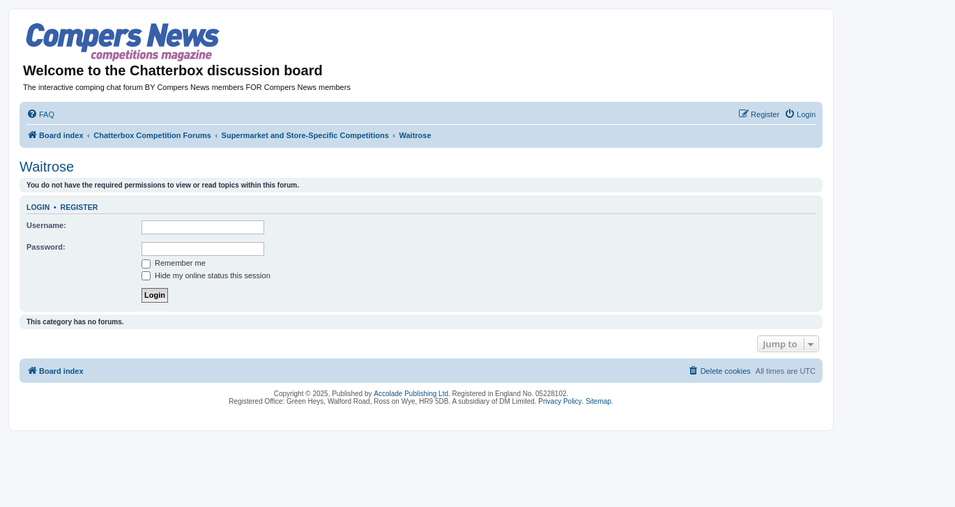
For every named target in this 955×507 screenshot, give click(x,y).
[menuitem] (40, 114)
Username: (46, 225)
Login (37, 207)
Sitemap (598, 401)
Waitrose (47, 166)
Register (79, 207)
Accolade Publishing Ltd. (412, 394)
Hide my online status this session (206, 275)
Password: (46, 247)
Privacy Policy (559, 401)
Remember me (174, 263)
